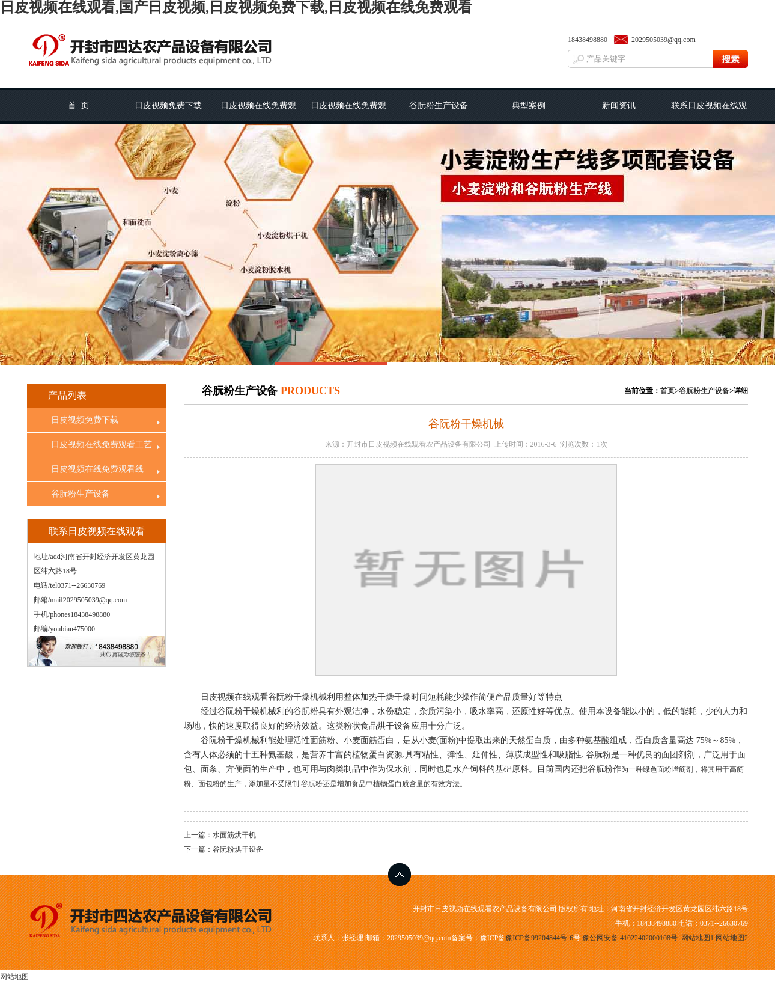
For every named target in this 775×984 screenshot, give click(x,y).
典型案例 (529, 105)
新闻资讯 (619, 105)
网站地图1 (697, 938)
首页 (667, 391)
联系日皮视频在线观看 (709, 112)
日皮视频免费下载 (168, 105)
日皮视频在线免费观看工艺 (258, 112)
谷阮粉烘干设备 (238, 849)
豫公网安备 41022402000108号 (630, 938)
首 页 (78, 105)
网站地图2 (732, 938)
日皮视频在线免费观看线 (348, 112)
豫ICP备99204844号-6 (539, 938)
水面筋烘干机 (234, 835)
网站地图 (14, 977)
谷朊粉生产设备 (438, 105)
